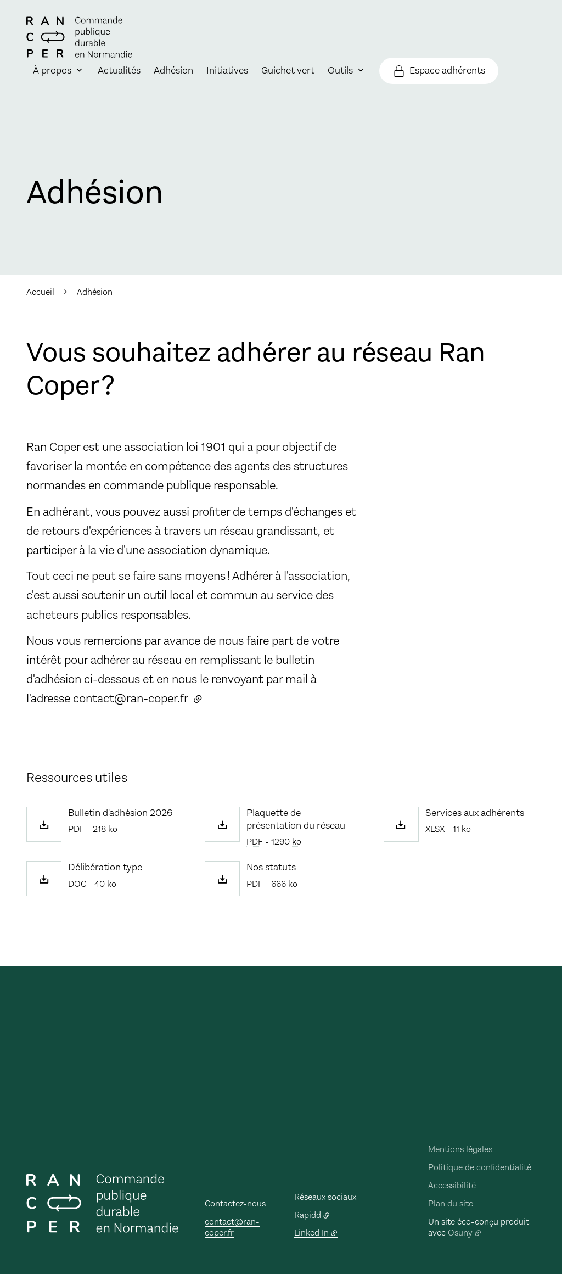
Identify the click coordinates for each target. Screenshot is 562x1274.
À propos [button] (52, 70)
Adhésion (173, 70)
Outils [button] (340, 70)
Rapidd (307, 1215)
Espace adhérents (447, 70)
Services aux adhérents (474, 813)
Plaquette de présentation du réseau (295, 819)
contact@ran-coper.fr (138, 698)
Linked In (311, 1232)
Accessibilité (452, 1185)
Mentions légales (460, 1149)
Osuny (460, 1232)
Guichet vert (287, 70)
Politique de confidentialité (479, 1167)
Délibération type (105, 867)
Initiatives (227, 70)
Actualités (119, 70)
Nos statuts (271, 867)
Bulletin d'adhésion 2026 (120, 813)
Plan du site (450, 1203)
